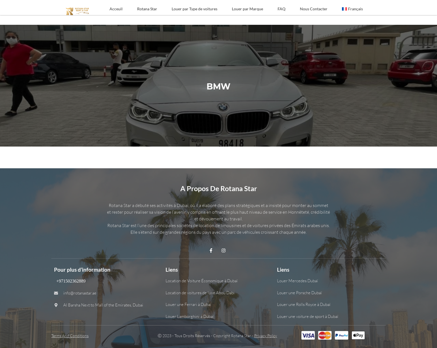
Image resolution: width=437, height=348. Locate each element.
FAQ (281, 8)
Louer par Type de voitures (194, 8)
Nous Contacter (313, 8)
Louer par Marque (247, 8)
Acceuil (116, 8)
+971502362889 (70, 281)
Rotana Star (147, 8)
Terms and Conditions (70, 335)
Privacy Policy (265, 335)
